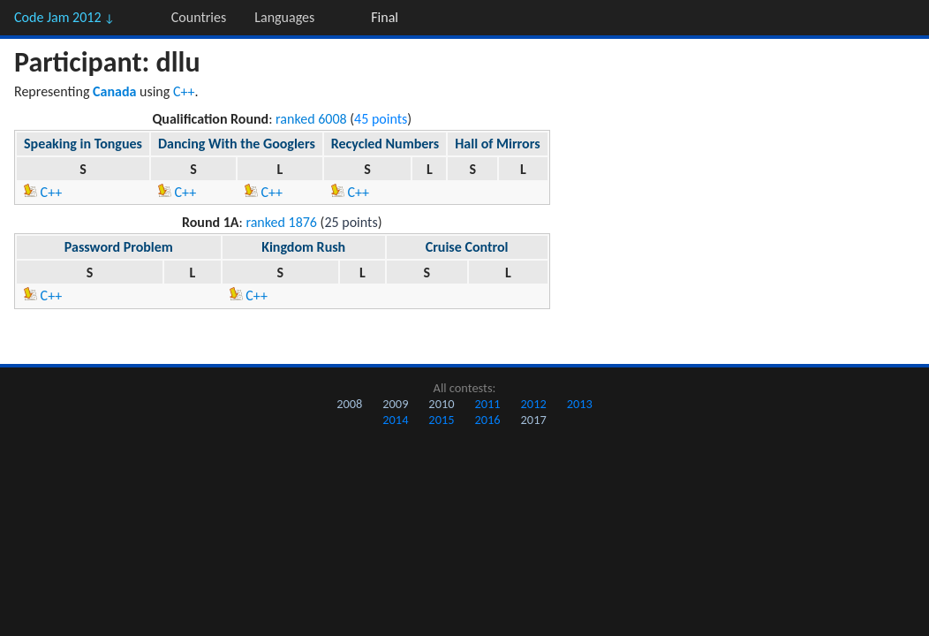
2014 (395, 420)
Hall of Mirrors (497, 143)
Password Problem (118, 246)
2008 (349, 404)
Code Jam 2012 (64, 17)
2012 (534, 404)
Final (384, 17)
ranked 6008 (311, 118)
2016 (487, 420)
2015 (441, 420)
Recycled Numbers (385, 143)
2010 (441, 404)
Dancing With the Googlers (236, 143)
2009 (395, 404)
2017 (534, 420)
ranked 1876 (281, 222)
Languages (284, 17)
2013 (580, 404)
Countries (198, 17)
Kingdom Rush (303, 246)
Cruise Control (467, 246)
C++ (184, 91)
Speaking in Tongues (83, 143)
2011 (487, 404)
